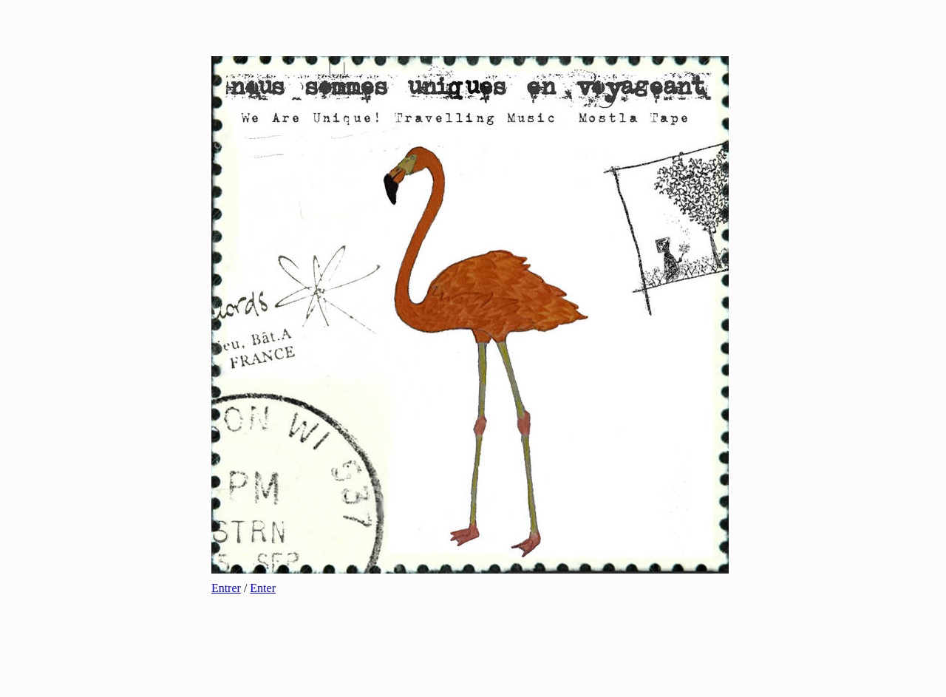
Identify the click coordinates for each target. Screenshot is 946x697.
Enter (263, 588)
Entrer (226, 588)
